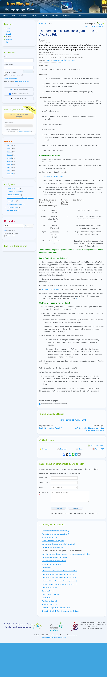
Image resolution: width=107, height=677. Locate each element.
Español (8, 34)
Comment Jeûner (48, 591)
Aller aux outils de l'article (94, 26)
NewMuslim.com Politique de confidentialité (54, 637)
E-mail (6, 57)
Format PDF (98, 449)
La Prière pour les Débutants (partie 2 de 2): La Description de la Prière (89, 429)
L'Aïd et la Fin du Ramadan (51, 594)
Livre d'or (78, 16)
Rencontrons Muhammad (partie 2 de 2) (55, 534)
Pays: (42, 487)
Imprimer (62, 449)
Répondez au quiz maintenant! (71, 420)
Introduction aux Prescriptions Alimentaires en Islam (59, 571)
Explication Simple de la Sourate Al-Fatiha (56, 608)
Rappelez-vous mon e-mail (13, 75)
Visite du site (23, 16)
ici (97, 513)
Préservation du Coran (49, 537)
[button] (5, 146)
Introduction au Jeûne (49, 587)
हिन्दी (7, 42)
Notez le (43, 449)
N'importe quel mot (11, 233)
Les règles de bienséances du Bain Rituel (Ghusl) (58, 544)
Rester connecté (10, 72)
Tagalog (8, 31)
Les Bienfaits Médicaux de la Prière (54, 561)
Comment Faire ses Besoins (51, 564)
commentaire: (44, 493)
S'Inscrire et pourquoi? (22, 81)
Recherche (67, 16)
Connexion (28, 72)
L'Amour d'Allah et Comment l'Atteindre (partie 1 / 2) (59, 581)
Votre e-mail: (44, 482)
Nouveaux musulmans (20, 7)
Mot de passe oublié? (11, 78)
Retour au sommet (96, 445)
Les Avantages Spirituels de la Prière (54, 557)
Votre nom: (43, 478)
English (8, 28)
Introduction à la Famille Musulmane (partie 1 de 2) (59, 574)
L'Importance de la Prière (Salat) (53, 541)
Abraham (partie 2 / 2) (49, 604)
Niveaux (45, 16)
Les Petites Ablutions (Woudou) (50, 428)
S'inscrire (34, 16)
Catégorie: (42, 60)
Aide (13, 16)
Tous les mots (9, 230)
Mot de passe (8, 64)
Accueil (5, 16)
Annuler (75, 508)
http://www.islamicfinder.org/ (53, 176)
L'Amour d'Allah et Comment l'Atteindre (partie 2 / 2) (59, 584)
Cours (49, 60)
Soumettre (58, 508)
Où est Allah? (46, 598)
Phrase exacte (9, 236)
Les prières (71, 60)
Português (9, 39)
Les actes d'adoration (59, 60)
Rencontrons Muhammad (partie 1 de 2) (55, 531)
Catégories (56, 16)
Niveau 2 (42, 23)
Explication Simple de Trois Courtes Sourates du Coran (60, 611)
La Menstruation (47, 567)
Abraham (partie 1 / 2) (49, 601)
